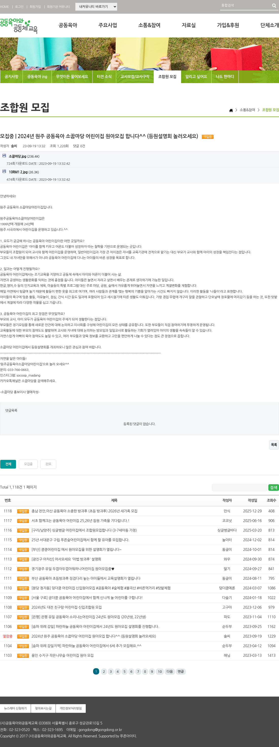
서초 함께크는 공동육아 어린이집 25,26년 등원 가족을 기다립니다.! (80, 520)
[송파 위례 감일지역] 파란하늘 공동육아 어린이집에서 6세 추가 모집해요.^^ (86, 646)
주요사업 (107, 25)
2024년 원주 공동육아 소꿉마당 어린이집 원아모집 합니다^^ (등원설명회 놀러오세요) (93, 636)
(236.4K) (21, 156)
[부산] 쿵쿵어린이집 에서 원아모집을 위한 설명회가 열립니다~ (76, 549)
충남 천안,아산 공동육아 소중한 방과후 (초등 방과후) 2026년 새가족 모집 (84, 511)
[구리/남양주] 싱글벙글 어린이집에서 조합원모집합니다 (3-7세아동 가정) (84, 530)
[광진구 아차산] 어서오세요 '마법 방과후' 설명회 (66, 559)
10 (160, 671)
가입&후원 (228, 25)
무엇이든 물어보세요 (72, 77)
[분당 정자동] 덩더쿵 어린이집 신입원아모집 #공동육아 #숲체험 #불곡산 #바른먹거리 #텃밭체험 (100, 588)
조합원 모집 (167, 77)
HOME (4, 6)
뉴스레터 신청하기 (15, 708)
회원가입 (35, 6)
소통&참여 (149, 25)
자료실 (189, 25)
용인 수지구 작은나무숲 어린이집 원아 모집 (62, 655)
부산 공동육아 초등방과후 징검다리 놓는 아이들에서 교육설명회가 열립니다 (85, 578)
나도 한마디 (225, 77)
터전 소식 (104, 77)
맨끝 (181, 671)
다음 (170, 671)
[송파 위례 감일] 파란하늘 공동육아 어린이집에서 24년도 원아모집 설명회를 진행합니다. (95, 626)
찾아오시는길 (43, 708)
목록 (274, 444)
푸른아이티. (128, 736)
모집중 (28, 464)
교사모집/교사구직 (134, 77)
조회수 (271, 500)
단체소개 (269, 25)
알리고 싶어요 (196, 77)
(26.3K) (21, 172)
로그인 (19, 6)
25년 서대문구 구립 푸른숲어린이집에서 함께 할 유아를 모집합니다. (80, 540)
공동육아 (68, 25)
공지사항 (11, 77)
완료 (48, 464)
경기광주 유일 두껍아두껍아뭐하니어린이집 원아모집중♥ (72, 569)
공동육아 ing (37, 77)
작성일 (252, 500)
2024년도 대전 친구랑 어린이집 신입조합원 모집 (66, 607)
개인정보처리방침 (71, 708)
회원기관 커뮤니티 (58, 6)
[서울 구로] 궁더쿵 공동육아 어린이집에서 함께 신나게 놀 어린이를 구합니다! (87, 598)
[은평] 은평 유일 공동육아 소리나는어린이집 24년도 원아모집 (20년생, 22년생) (88, 617)
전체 (8, 464)
